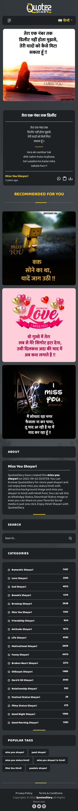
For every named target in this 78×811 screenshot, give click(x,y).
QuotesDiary (44, 797)
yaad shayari (39, 752)
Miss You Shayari (16, 176)
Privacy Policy (24, 793)
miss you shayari (14, 752)
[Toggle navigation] (9, 20)
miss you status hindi (17, 760)
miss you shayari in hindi (51, 760)
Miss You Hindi (13, 768)
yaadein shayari (38, 768)
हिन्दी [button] (64, 20)
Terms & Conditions (51, 793)
